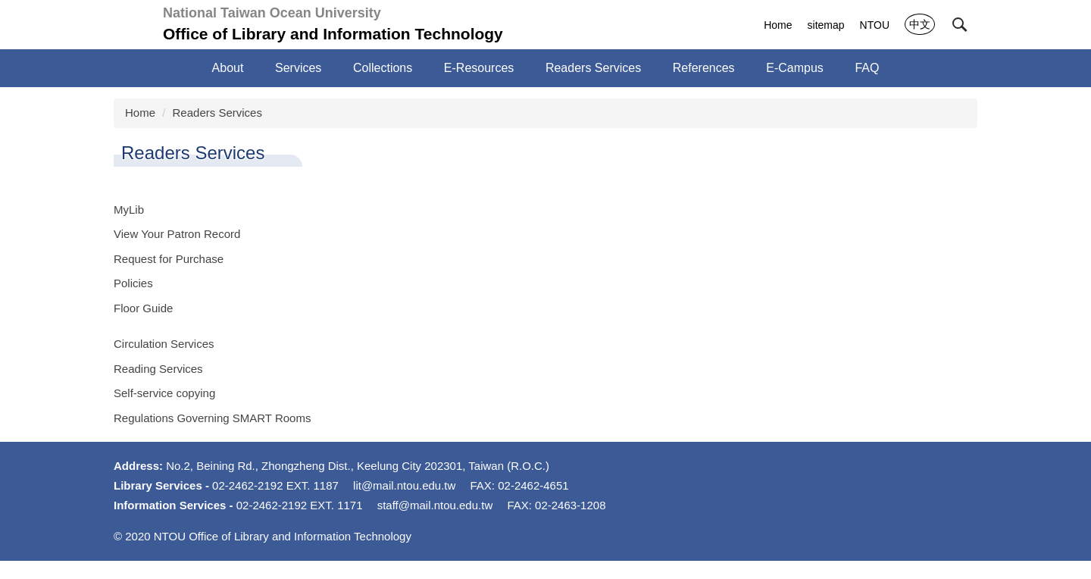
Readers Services (217, 112)
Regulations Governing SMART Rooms (212, 418)
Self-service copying (164, 393)
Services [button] (298, 67)
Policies (133, 283)
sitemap (826, 25)
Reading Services (158, 368)
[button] (960, 25)
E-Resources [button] (479, 67)
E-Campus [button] (795, 67)
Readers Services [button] (593, 67)
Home (778, 25)
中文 (919, 24)
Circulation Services (164, 343)
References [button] (704, 67)
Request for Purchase (169, 258)
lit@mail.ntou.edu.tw (404, 494)
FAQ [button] (867, 67)
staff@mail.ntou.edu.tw (435, 514)
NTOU (874, 25)
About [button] (228, 67)
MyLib (129, 209)
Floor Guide (143, 308)
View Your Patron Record (177, 233)
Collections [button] (382, 67)
